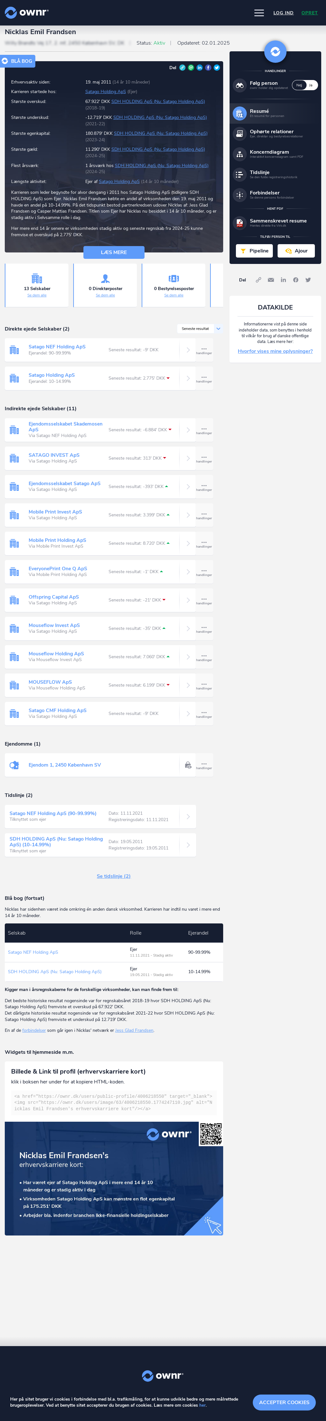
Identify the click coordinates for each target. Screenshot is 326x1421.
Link (182, 73)
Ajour (301, 256)
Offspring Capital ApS (55, 602)
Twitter (217, 73)
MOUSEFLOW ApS (51, 687)
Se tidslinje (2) (114, 881)
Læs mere (114, 257)
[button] (259, 12)
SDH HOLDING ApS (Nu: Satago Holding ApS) (158, 107)
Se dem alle (36, 300)
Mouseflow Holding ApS (57, 659)
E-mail (191, 73)
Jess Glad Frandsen (134, 1036)
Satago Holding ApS (105, 97)
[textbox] (114, 1108)
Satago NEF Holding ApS (58, 352)
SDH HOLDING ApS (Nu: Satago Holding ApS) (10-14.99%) (58, 847)
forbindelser (34, 1036)
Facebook (208, 73)
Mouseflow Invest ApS (55, 630)
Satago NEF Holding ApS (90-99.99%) (55, 819)
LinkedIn (199, 73)
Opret (309, 13)
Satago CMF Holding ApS (59, 715)
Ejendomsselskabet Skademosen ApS (67, 432)
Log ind (283, 13)
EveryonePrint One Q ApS (59, 574)
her (202, 1406)
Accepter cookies (284, 1401)
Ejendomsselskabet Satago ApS (66, 488)
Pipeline (259, 256)
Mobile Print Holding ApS (58, 545)
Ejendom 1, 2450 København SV (66, 770)
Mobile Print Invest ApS (56, 517)
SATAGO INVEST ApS (55, 460)
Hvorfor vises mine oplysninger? (275, 357)
